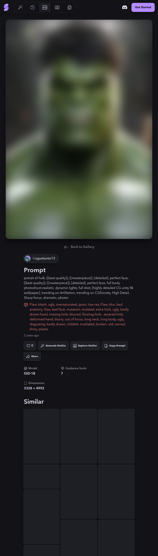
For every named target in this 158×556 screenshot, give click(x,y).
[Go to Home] (6, 7)
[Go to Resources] (69, 7)
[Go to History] (32, 7)
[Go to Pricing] (57, 7)
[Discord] (124, 7)
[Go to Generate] (20, 7)
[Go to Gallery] (45, 7)
